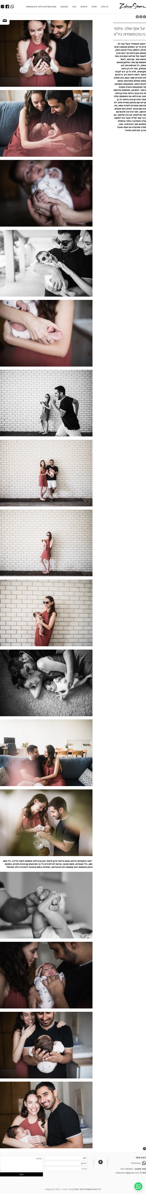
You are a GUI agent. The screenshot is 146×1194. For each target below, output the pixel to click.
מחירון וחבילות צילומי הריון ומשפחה (41, 6)
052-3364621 (127, 1168)
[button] (129, 87)
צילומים (84, 6)
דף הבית (104, 6)
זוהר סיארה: (140, 1168)
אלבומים (64, 6)
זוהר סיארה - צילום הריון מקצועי (58, 1189)
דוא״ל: (143, 1172)
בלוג (74, 6)
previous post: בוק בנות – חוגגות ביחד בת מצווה (144, 16)
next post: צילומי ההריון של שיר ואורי (140, 16)
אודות (94, 6)
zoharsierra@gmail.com (127, 1172)
